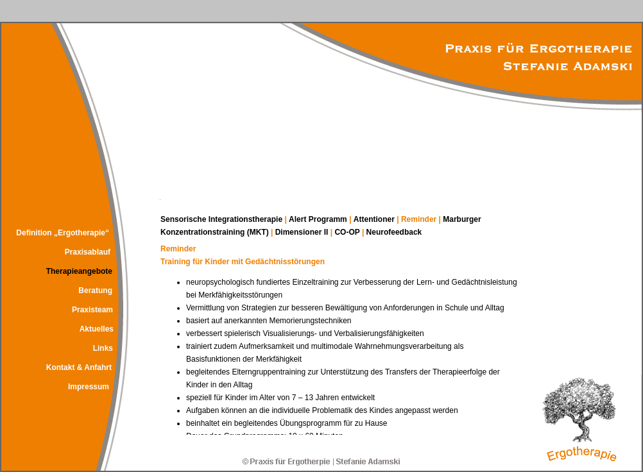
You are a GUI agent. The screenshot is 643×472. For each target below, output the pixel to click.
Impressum (88, 386)
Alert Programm (319, 219)
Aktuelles (97, 328)
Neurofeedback (394, 232)
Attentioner (374, 219)
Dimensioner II (302, 232)
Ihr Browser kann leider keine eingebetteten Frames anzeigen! (346, 338)
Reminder (420, 219)
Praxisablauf (87, 252)
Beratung (95, 290)
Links (103, 348)
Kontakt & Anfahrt (79, 367)
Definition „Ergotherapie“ (62, 232)
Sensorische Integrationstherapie (222, 219)
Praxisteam (92, 309)
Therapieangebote (79, 271)
